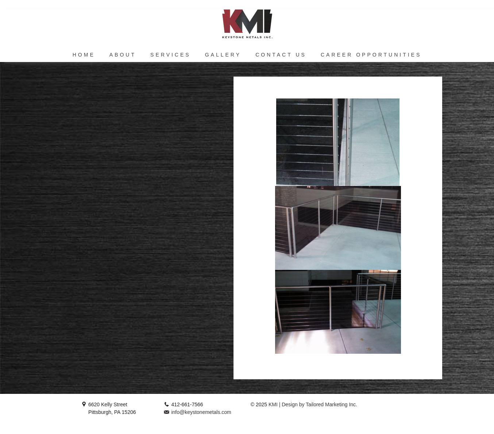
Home (84, 55)
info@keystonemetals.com (201, 412)
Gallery (223, 55)
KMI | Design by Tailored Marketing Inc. (312, 404)
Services (170, 55)
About (122, 55)
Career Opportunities (371, 55)
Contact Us (280, 55)
